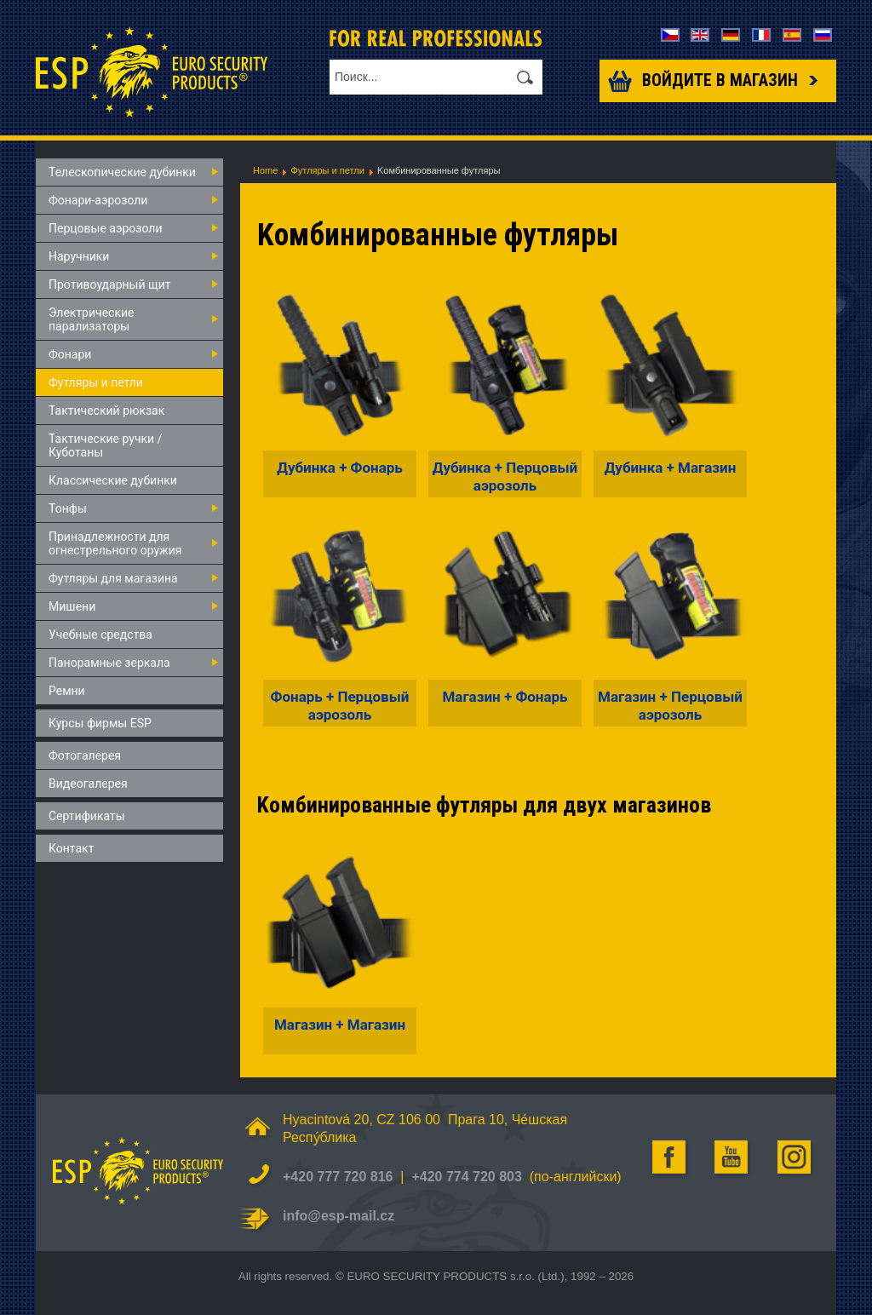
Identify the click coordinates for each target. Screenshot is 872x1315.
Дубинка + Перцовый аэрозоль (505, 476)
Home (265, 170)
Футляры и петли (327, 170)
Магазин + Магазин (339, 1024)
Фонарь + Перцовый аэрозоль (340, 705)
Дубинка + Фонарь (340, 467)
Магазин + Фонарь (504, 696)
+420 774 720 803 (466, 1176)
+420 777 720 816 (338, 1176)
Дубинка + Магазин (671, 467)
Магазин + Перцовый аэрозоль (670, 705)
